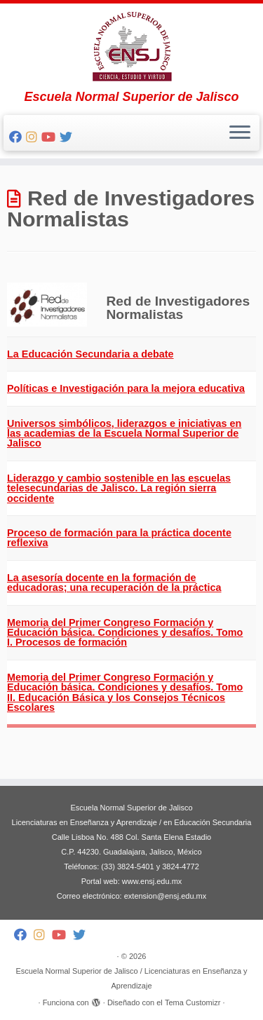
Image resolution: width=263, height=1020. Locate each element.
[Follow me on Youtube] (50, 137)
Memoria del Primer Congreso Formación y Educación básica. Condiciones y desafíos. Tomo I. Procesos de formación (125, 632)
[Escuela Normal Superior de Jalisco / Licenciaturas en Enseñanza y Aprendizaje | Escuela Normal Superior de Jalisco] (131, 47)
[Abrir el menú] (239, 133)
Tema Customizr (192, 1002)
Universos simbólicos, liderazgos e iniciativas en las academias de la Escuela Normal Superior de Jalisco (124, 433)
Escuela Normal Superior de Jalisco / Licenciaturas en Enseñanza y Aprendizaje (131, 978)
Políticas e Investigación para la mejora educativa (126, 388)
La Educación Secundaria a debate (90, 354)
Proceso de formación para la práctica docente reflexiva (119, 537)
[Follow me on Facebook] (17, 137)
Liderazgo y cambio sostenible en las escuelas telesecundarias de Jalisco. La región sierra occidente (119, 488)
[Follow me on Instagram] (33, 137)
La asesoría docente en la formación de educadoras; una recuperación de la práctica (114, 582)
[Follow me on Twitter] (68, 137)
